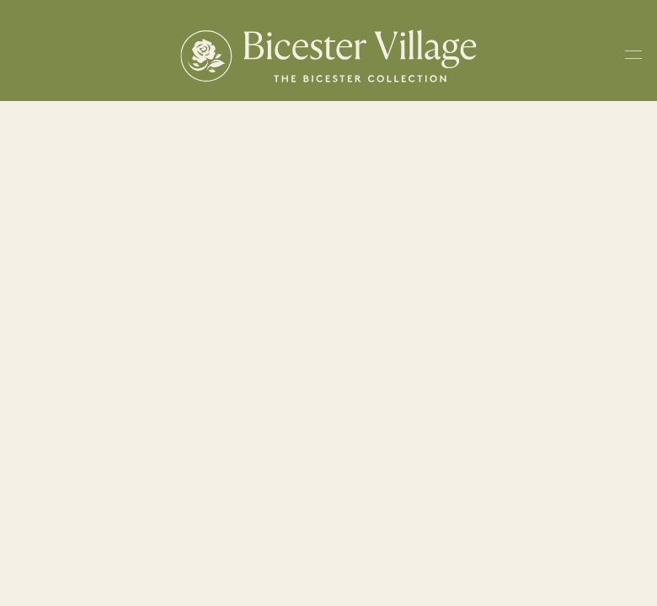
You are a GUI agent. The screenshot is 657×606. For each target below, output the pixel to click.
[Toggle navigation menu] (633, 58)
